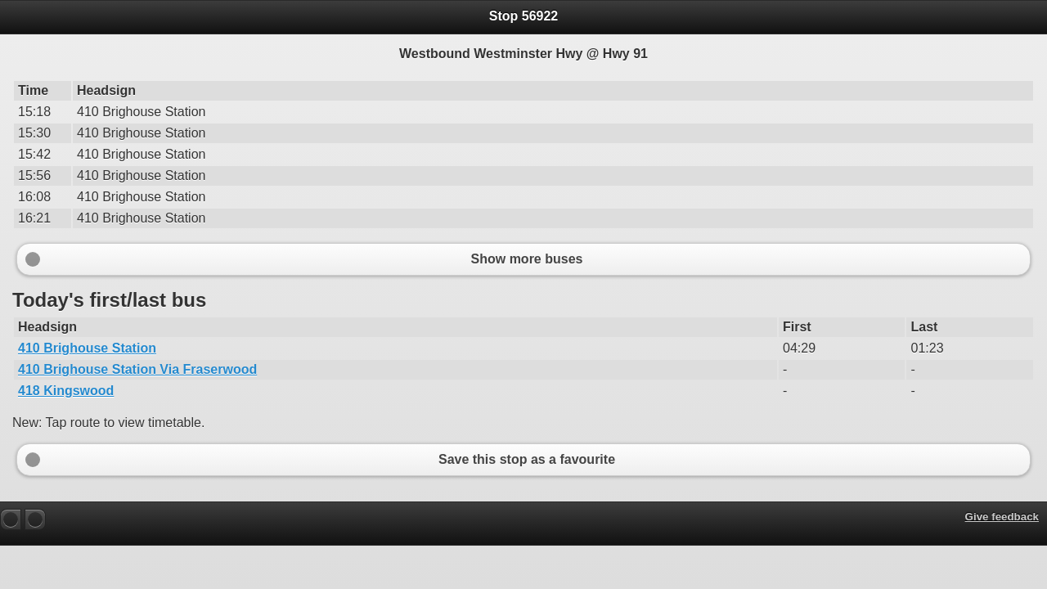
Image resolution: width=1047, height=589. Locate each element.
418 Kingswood (66, 391)
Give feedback (1002, 516)
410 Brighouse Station (87, 348)
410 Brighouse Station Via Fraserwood (137, 369)
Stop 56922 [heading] (523, 16)
